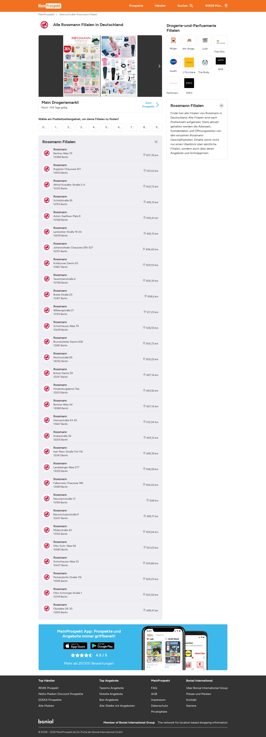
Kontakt (191, 700)
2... (69, 127)
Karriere (191, 705)
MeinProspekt (46, 14)
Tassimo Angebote (111, 688)
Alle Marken (46, 705)
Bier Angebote (108, 700)
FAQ (154, 688)
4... (95, 127)
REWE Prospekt (48, 688)
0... (44, 127)
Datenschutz (159, 705)
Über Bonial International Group (207, 688)
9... (158, 127)
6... (120, 127)
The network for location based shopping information (193, 722)
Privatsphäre (159, 711)
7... (132, 127)
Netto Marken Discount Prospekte (60, 694)
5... (107, 127)
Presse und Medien (198, 694)
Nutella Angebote (111, 694)
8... (145, 127)
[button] (100, 74)
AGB (154, 694)
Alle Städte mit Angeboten (117, 705)
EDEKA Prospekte (50, 700)
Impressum (158, 700)
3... (82, 127)
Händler (160, 5)
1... (57, 127)
